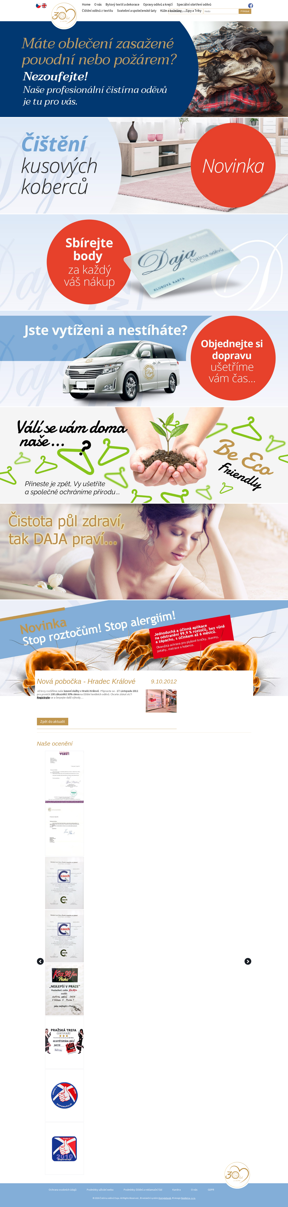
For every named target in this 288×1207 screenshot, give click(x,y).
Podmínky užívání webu (100, 1189)
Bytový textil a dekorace (122, 4)
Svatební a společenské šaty (136, 10)
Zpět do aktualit (52, 721)
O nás (98, 4)
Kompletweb (165, 1198)
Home (86, 4)
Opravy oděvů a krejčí (158, 4)
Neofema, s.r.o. (188, 1198)
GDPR (211, 1189)
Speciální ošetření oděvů (194, 4)
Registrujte (43, 697)
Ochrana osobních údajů (63, 1189)
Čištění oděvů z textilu (97, 10)
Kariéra (176, 1189)
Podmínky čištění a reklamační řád (143, 1189)
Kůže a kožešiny (171, 10)
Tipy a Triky (193, 10)
